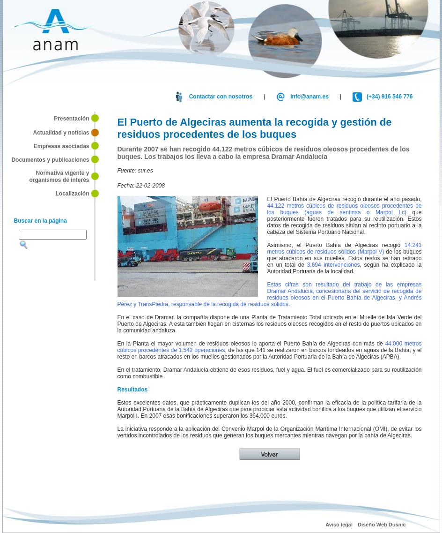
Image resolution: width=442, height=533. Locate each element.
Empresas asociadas (60, 146)
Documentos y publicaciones (50, 159)
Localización (72, 193)
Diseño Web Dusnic (381, 524)
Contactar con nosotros (220, 96)
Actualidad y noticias (61, 132)
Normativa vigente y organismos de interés (59, 176)
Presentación (71, 118)
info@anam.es (309, 96)
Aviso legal (339, 524)
